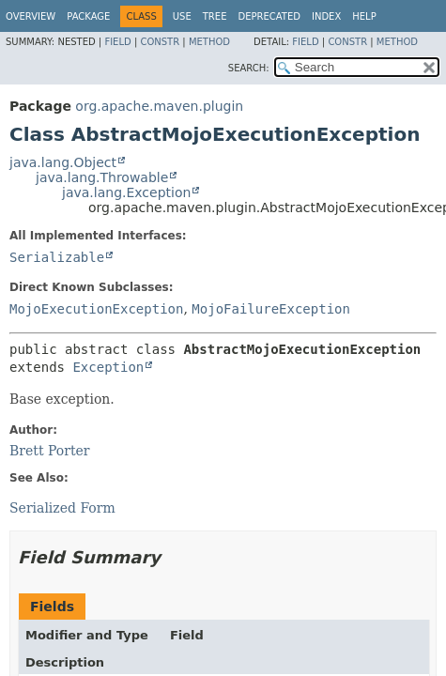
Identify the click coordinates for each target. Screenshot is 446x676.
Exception (108, 367)
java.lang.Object (62, 162)
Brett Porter (49, 450)
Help (364, 16)
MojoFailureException (271, 308)
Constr (159, 42)
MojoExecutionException (96, 308)
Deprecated (269, 16)
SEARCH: (248, 68)
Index (326, 16)
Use (182, 16)
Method (209, 42)
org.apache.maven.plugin (159, 106)
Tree (215, 16)
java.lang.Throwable (102, 177)
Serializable (56, 257)
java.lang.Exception (126, 192)
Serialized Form (62, 507)
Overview (30, 16)
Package (88, 16)
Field (117, 42)
